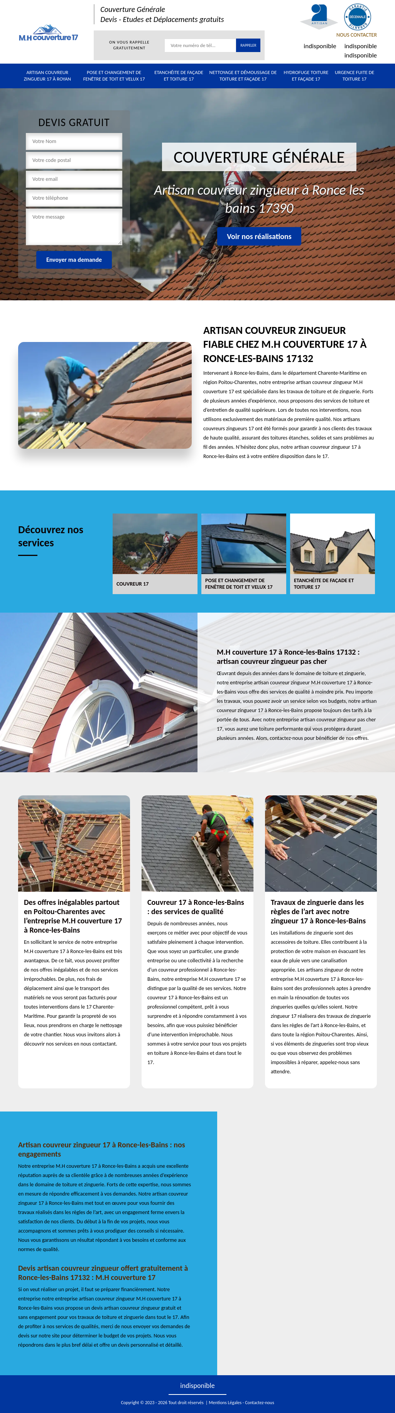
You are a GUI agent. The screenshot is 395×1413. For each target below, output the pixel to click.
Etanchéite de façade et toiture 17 (178, 75)
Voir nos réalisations (259, 236)
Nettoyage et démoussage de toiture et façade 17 (243, 75)
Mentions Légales (225, 1402)
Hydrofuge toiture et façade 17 (306, 75)
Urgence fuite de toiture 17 (354, 75)
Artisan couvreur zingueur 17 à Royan (47, 75)
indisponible (320, 46)
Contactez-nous (259, 1402)
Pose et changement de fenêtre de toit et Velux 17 (114, 75)
